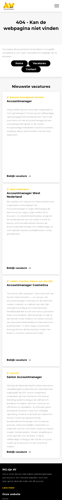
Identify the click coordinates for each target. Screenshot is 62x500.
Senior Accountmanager (24, 377)
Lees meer (8, 487)
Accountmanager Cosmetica (27, 285)
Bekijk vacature (17, 176)
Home (5, 498)
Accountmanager (19, 101)
